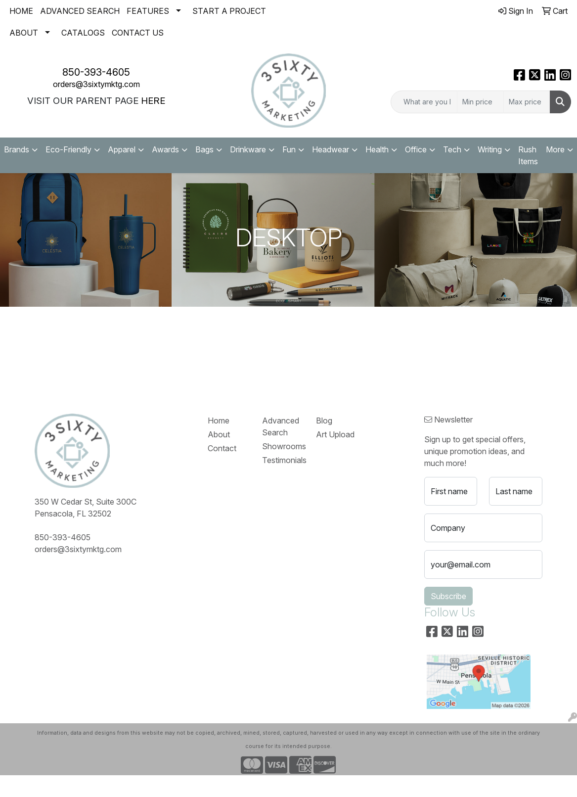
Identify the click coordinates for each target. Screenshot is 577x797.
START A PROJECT (229, 11)
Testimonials (283, 460)
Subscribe (448, 596)
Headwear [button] (330, 149)
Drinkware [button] (248, 149)
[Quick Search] (424, 102)
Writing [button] (490, 149)
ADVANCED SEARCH (80, 11)
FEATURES (148, 11)
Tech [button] (452, 149)
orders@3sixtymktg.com (96, 84)
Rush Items (528, 155)
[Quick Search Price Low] (480, 102)
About (219, 434)
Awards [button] (165, 149)
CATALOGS (83, 33)
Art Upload (335, 434)
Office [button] (416, 149)
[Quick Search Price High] (526, 102)
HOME (21, 11)
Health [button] (377, 149)
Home (218, 420)
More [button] (555, 149)
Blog (324, 420)
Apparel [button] (121, 149)
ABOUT (23, 33)
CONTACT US (138, 33)
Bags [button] (204, 149)
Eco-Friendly (68, 149)
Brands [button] (16, 149)
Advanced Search (280, 426)
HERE (153, 100)
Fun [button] (289, 149)
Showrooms (283, 446)
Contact (222, 448)
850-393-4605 (96, 72)
